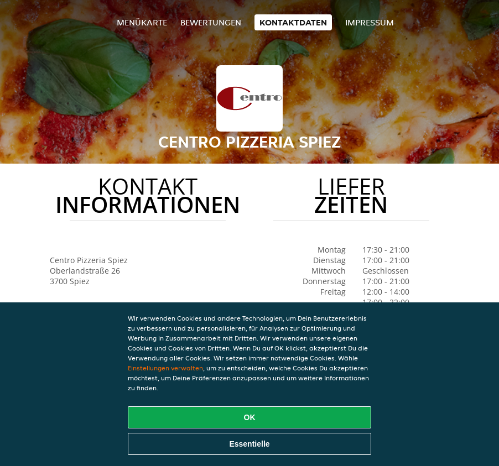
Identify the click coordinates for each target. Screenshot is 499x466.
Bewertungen (210, 22)
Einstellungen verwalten (165, 368)
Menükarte (142, 22)
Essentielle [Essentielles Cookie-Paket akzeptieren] (249, 443)
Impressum (369, 22)
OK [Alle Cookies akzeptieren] (250, 417)
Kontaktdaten (293, 22)
